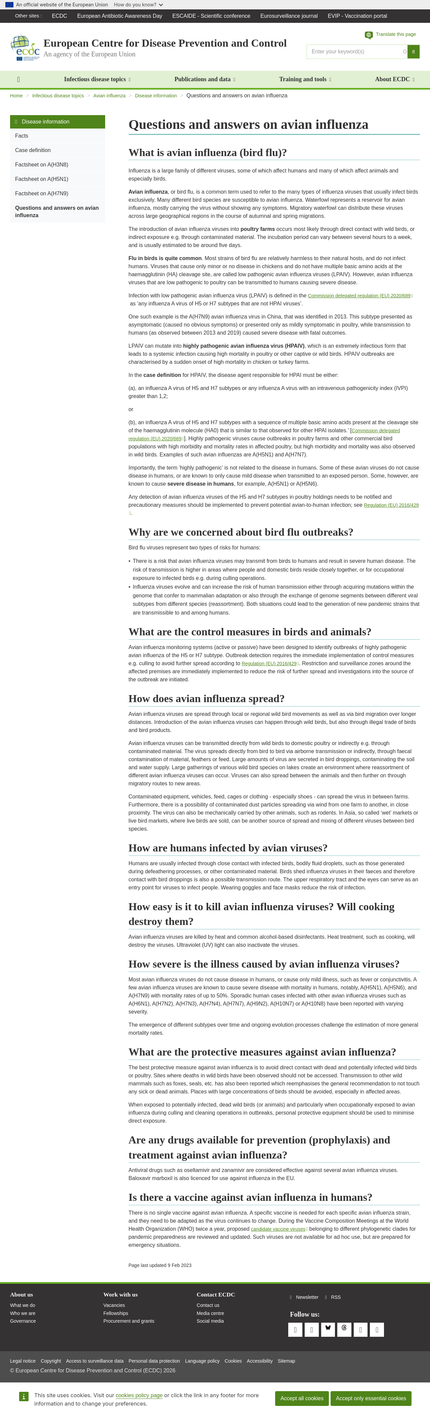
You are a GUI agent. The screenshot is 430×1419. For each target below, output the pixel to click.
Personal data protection (171, 1359)
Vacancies (115, 1312)
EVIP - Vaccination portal (359, 16)
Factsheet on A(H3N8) (41, 169)
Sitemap (319, 1359)
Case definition (33, 155)
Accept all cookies (302, 1398)
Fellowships (117, 1320)
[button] (387, 36)
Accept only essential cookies (371, 1398)
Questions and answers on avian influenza (57, 216)
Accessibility (288, 1359)
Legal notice (24, 1359)
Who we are (24, 1320)
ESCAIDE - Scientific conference (214, 16)
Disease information (171, 100)
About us (23, 1300)
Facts (21, 140)
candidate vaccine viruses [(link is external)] (283, 1233)
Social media (212, 1329)
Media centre (212, 1320)
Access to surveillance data (104, 1359)
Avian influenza (120, 100)
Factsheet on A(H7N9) (41, 198)
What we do (24, 1312)
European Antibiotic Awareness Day (122, 16)
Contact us (209, 1312)
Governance (24, 1329)
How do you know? (138, 4)
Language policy (225, 1359)
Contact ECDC (218, 1300)
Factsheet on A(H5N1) (41, 184)
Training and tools (305, 84)
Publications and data (204, 84)
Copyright (55, 1359)
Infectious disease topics (97, 84)
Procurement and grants (132, 1329)
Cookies (259, 1359)
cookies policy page (139, 1395)
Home (17, 100)
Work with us (122, 1300)
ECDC (61, 16)
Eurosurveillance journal (291, 16)
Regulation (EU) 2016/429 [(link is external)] (274, 668)
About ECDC (395, 84)
